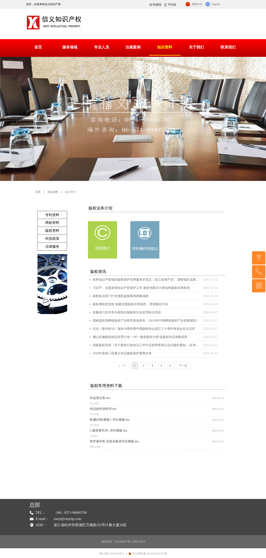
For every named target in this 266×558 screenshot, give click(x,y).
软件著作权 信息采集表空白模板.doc (114, 441)
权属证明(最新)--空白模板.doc (110, 419)
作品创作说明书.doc (103, 408)
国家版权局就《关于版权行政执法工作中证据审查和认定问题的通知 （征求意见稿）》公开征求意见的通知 (147, 345)
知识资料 (53, 192)
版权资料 (70, 192)
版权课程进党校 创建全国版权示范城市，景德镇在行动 (130, 304)
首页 (38, 192)
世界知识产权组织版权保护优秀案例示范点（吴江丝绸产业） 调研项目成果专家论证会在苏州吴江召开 (147, 279)
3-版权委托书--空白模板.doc (109, 430)
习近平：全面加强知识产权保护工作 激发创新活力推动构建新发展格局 (141, 288)
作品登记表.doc (100, 398)
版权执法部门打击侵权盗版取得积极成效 (121, 296)
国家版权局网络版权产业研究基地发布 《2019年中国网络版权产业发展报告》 (146, 320)
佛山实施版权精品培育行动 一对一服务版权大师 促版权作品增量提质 (140, 337)
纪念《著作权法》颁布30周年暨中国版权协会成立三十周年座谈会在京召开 (144, 328)
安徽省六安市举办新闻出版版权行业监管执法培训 (127, 312)
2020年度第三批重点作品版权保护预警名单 (122, 353)
